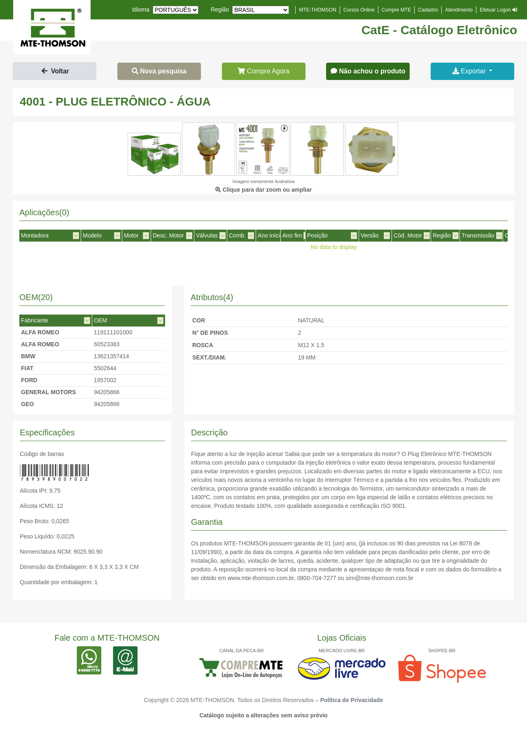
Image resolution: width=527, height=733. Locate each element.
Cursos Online (359, 10)
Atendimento (459, 10)
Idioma (140, 9)
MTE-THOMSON (317, 10)
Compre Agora (263, 71)
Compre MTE (396, 10)
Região (220, 9)
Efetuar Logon (498, 10)
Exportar (469, 71)
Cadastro (428, 10)
